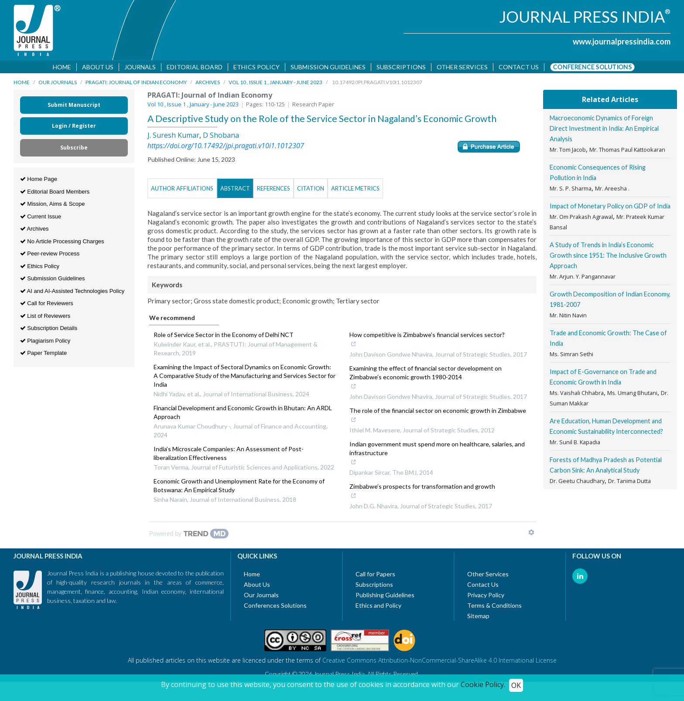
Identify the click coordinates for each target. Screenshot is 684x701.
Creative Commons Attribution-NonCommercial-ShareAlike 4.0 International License (439, 662)
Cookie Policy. (483, 684)
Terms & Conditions (494, 607)
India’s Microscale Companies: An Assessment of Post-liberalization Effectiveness (229, 455)
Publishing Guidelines (385, 596)
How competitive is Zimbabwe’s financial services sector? (427, 342)
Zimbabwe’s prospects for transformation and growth (422, 493)
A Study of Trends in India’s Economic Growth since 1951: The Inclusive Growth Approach (608, 257)
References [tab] (273, 190)
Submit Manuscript (74, 106)
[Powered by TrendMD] (189, 535)
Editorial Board (195, 67)
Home (62, 67)
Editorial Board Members (55, 193)
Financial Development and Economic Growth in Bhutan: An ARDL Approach (243, 414)
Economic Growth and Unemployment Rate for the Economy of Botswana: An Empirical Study (239, 487)
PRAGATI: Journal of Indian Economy (136, 84)
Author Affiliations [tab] (182, 190)
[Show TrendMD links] (531, 534)
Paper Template (43, 354)
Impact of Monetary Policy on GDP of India (610, 207)
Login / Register (74, 127)
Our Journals (57, 84)
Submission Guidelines (328, 67)
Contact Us (483, 586)
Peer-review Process (50, 255)
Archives (207, 84)
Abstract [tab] (235, 190)
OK (516, 685)
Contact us (519, 67)
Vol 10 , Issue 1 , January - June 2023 (275, 84)
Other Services (462, 67)
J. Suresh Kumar (173, 137)
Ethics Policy (257, 67)
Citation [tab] (310, 190)
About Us (98, 67)
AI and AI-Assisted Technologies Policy (72, 292)
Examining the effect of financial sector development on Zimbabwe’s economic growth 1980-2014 (433, 379)
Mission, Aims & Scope (52, 205)
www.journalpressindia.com (621, 41)
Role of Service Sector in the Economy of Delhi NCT (224, 336)
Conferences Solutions (275, 607)
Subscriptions (401, 67)
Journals (140, 67)
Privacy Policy (485, 596)
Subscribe (74, 149)
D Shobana (221, 137)
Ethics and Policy (378, 607)
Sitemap (478, 617)
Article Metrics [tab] (355, 190)
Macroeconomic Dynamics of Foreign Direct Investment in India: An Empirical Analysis (604, 130)
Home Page (38, 180)
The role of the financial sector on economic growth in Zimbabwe (437, 417)
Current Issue (41, 217)
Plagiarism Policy (45, 342)
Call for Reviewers (46, 305)
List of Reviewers (45, 317)
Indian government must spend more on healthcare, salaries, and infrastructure (437, 455)
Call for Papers (375, 575)
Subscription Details (49, 330)
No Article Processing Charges (62, 242)
